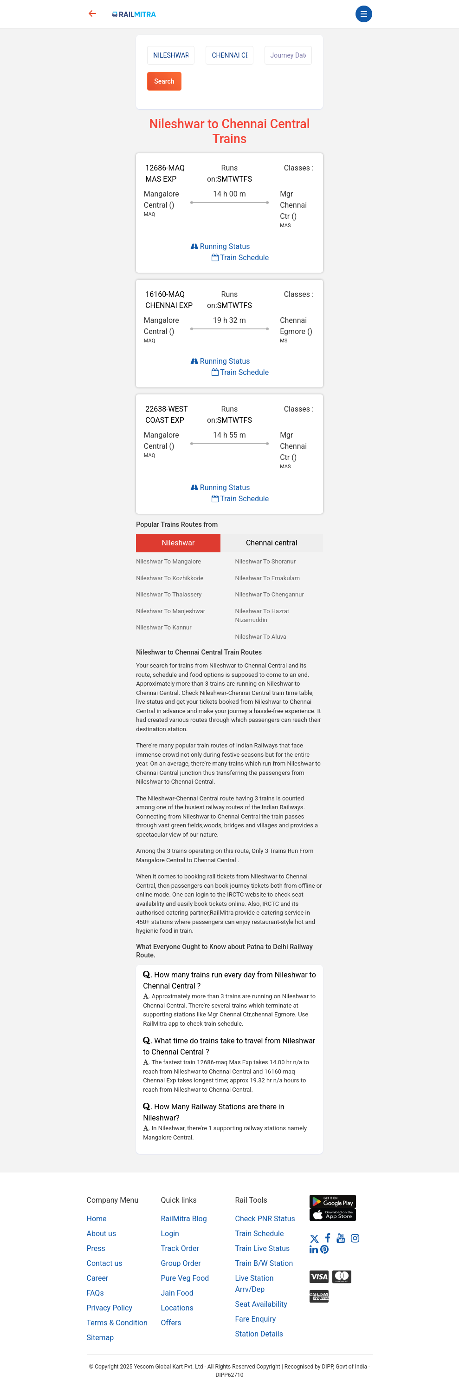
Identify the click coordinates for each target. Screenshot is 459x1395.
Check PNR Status (265, 1218)
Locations (177, 1307)
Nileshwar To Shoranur (265, 561)
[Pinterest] (324, 1248)
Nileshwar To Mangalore (168, 561)
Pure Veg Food (185, 1278)
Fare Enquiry (255, 1319)
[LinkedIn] (314, 1248)
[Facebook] (327, 1237)
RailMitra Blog (184, 1218)
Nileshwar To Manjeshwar (170, 611)
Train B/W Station (264, 1263)
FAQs (95, 1293)
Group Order (181, 1263)
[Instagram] (355, 1237)
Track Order (180, 1248)
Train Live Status (262, 1248)
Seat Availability (261, 1304)
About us (101, 1233)
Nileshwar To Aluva (260, 636)
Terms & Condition (117, 1322)
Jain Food (177, 1293)
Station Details (259, 1334)
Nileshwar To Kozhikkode (169, 578)
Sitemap (100, 1337)
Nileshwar (178, 542)
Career (98, 1278)
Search (164, 81)
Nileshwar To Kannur (164, 627)
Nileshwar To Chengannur (269, 594)
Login (170, 1233)
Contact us (105, 1263)
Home (97, 1218)
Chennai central (271, 542)
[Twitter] (314, 1237)
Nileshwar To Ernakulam (267, 578)
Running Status (220, 246)
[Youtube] (340, 1237)
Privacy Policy (110, 1307)
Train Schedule (240, 257)
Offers (171, 1322)
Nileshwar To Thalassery (168, 594)
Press (96, 1248)
